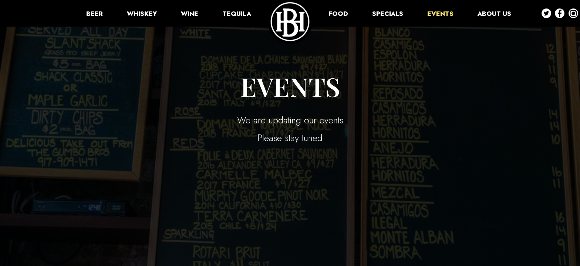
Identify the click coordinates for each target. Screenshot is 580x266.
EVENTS (441, 13)
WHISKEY (143, 13)
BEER (95, 13)
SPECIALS (388, 13)
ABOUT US (494, 13)
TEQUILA (236, 13)
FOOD (339, 13)
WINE (190, 13)
